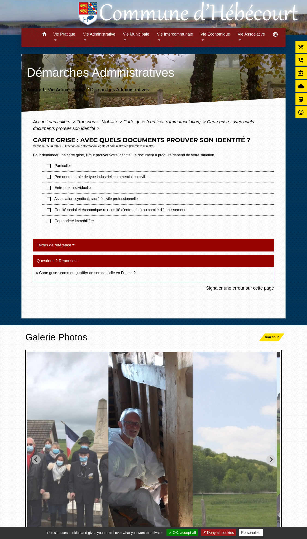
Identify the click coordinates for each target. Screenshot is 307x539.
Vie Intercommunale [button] (175, 34)
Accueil (35, 89)
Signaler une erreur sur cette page (240, 288)
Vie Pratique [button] (64, 34)
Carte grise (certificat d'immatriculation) (162, 121)
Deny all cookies (218, 533)
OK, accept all (182, 533)
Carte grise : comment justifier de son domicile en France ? (87, 273)
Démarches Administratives (119, 89)
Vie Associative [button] (251, 34)
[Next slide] (270, 459)
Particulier (58, 166)
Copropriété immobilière (70, 221)
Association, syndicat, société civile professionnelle (92, 199)
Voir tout (272, 337)
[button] (44, 35)
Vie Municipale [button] (136, 34)
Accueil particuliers (52, 121)
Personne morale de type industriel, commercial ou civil (95, 177)
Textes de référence (54, 245)
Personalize (251, 533)
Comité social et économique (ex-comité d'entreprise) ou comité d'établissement (115, 210)
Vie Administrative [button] (99, 34)
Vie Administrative (67, 89)
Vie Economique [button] (215, 34)
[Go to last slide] (36, 459)
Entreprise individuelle (68, 188)
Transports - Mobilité (97, 121)
